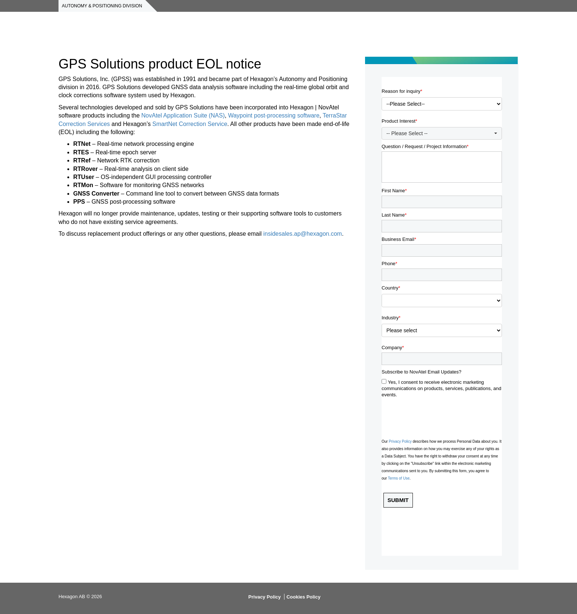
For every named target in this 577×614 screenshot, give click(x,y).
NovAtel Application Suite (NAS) (183, 115)
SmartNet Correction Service (189, 124)
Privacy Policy (264, 597)
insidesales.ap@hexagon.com (302, 234)
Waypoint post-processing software (273, 115)
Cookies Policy (303, 597)
